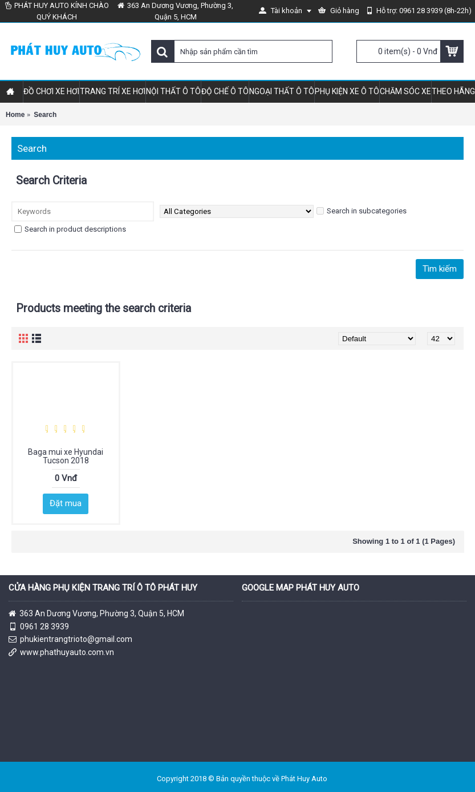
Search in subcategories (361, 211)
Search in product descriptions (70, 229)
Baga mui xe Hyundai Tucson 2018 (65, 456)
